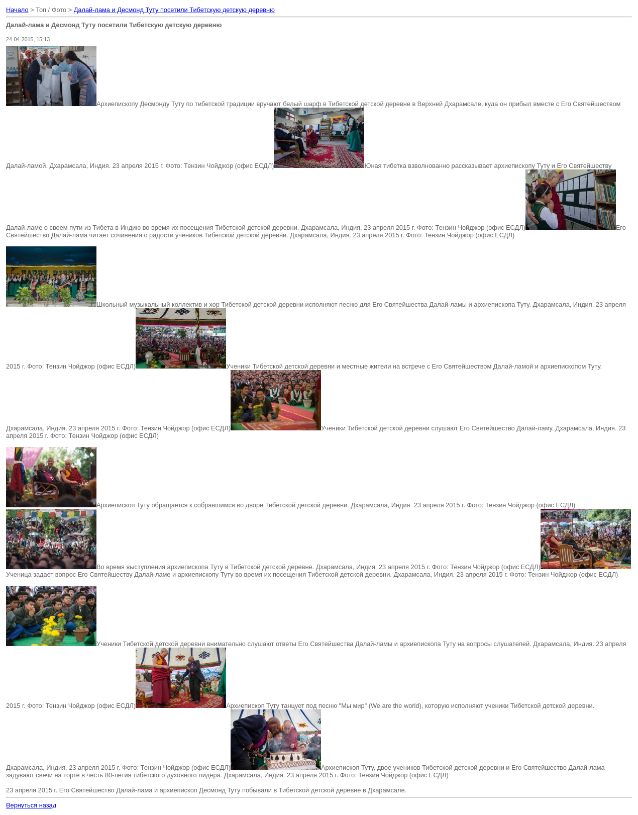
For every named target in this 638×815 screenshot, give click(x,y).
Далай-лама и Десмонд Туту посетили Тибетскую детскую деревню (174, 10)
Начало (17, 10)
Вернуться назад (31, 805)
